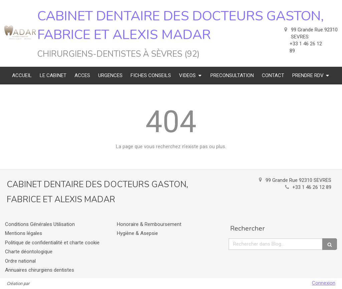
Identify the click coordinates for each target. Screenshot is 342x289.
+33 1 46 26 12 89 (311, 187)
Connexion (323, 283)
